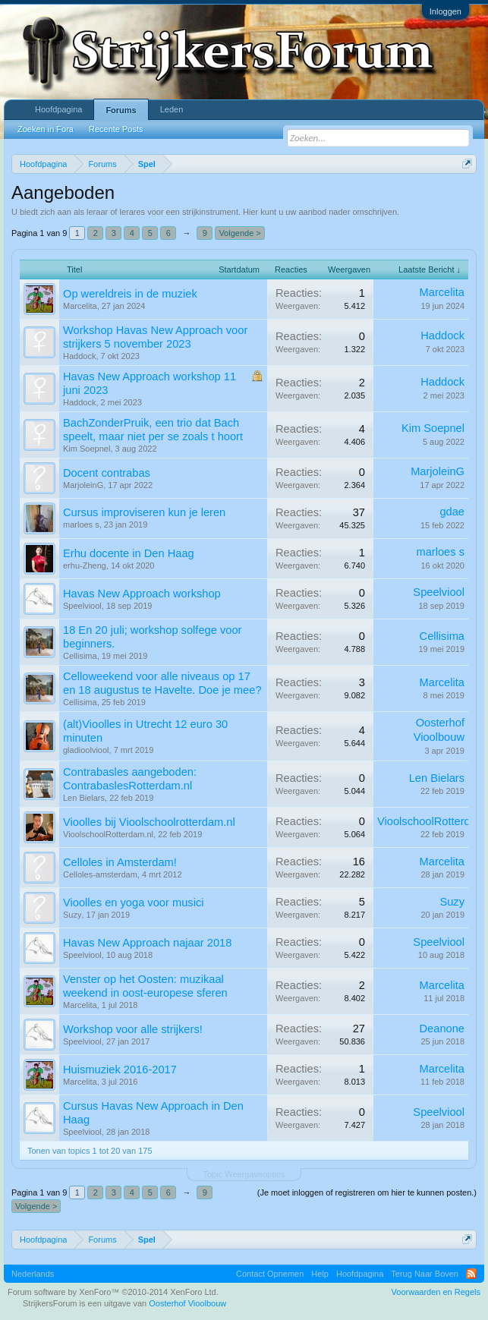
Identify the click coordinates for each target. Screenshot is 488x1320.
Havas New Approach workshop (142, 594)
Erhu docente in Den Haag (128, 553)
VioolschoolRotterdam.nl (108, 834)
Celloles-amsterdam (100, 874)
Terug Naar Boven (424, 1273)
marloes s (81, 524)
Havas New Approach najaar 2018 (147, 943)
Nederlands (32, 1273)
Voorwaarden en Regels (436, 1291)
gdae (451, 512)
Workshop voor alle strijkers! (133, 1029)
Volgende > (239, 233)
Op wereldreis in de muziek (130, 294)
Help (320, 1273)
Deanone (442, 1028)
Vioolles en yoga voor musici (133, 902)
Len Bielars (84, 797)
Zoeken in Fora (45, 129)
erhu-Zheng (84, 565)
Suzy (72, 914)
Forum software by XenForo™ (113, 1291)
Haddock (79, 356)
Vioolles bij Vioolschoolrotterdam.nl (149, 822)
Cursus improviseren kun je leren (144, 512)
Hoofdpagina (58, 109)
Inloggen (445, 11)
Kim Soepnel (86, 448)
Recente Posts (116, 129)
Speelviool (82, 605)
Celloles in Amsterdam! (120, 862)
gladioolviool (86, 750)
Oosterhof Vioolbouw (187, 1303)
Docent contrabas (106, 473)
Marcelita (80, 305)
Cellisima (80, 655)
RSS (471, 1273)
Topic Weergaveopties (244, 1174)
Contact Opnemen (270, 1273)
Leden (172, 109)
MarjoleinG (83, 485)
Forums (120, 110)
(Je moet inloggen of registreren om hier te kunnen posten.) (367, 1192)
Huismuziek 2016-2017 (120, 1069)
